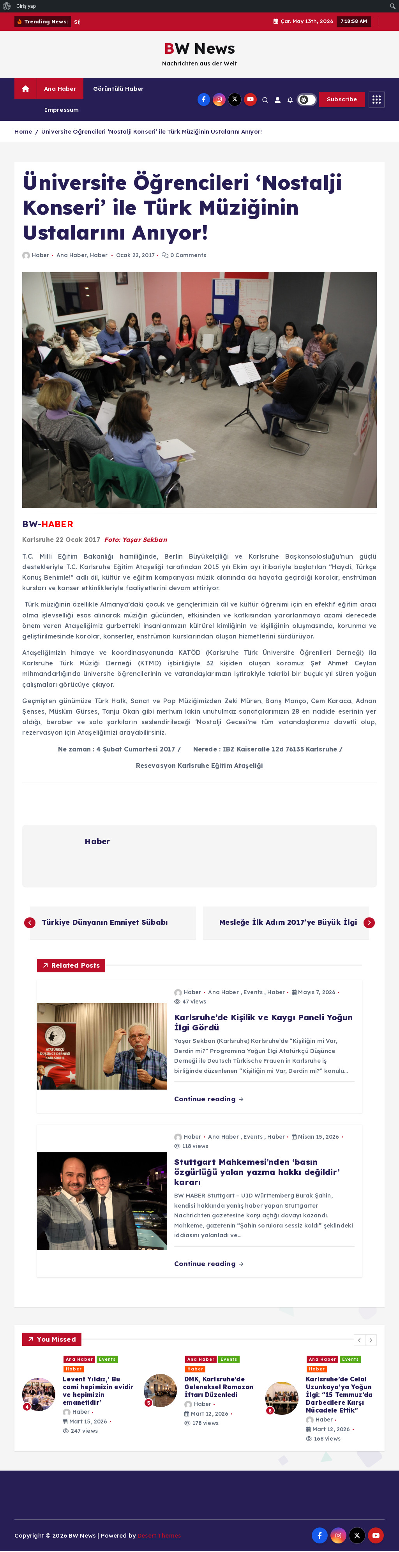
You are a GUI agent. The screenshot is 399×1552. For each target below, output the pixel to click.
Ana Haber (60, 88)
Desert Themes (160, 1536)
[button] (359, 1340)
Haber (35, 255)
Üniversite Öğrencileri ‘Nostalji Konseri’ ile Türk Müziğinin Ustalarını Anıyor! (151, 131)
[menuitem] (7, 6)
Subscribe (342, 99)
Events (253, 992)
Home (23, 131)
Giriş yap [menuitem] (26, 6)
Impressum (61, 109)
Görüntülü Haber (118, 88)
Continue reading (208, 1099)
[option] (78, 1391)
